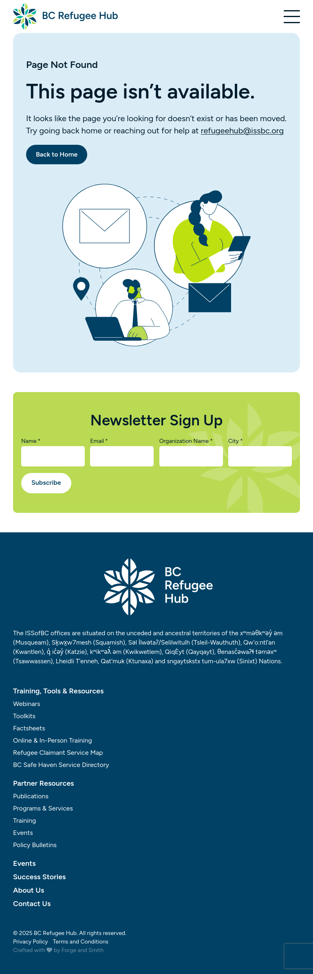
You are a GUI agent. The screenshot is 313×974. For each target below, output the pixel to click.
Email (99, 441)
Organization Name (186, 441)
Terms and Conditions (80, 941)
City (235, 441)
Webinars (26, 704)
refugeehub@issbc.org (242, 130)
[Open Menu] (292, 17)
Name (30, 441)
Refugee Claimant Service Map (58, 752)
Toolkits (24, 716)
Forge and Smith (83, 950)
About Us (28, 890)
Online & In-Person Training (52, 740)
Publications (30, 796)
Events (23, 833)
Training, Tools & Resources (58, 690)
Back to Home (56, 154)
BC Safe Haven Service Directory (61, 765)
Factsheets (29, 728)
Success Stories (39, 876)
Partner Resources (43, 783)
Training (24, 820)
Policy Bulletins (35, 845)
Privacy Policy (30, 941)
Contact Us (32, 903)
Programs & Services (43, 808)
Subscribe (46, 482)
